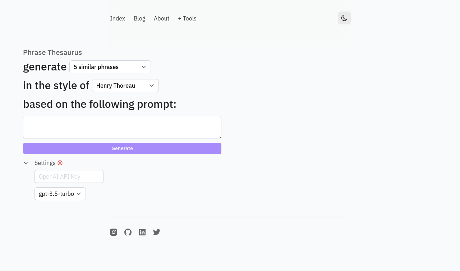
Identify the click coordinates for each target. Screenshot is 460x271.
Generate (122, 148)
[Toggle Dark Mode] (344, 18)
